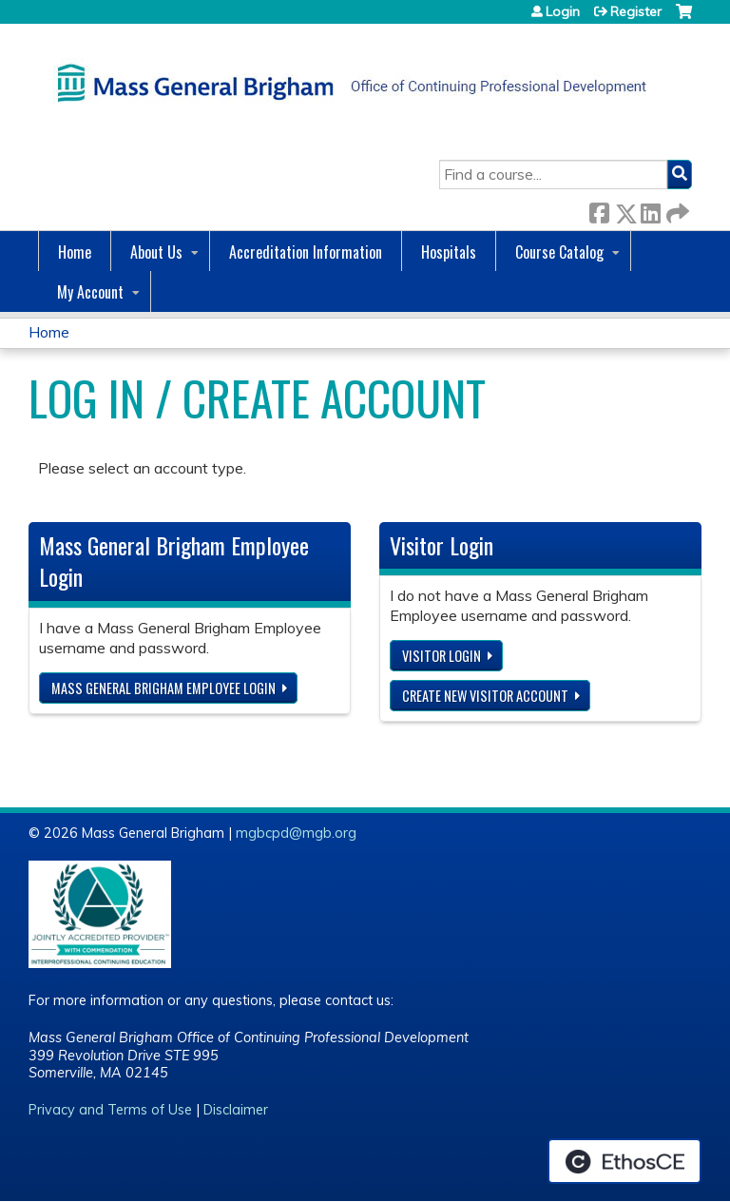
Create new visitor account (485, 696)
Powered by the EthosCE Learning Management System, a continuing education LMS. (624, 1161)
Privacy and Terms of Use (110, 1109)
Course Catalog (559, 252)
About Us (156, 252)
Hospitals (448, 252)
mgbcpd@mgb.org (296, 833)
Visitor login (441, 656)
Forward (675, 210)
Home (74, 252)
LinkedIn (650, 210)
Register (636, 11)
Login (563, 11)
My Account (90, 292)
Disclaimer (235, 1109)
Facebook (598, 210)
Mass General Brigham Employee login (163, 688)
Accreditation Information (305, 252)
